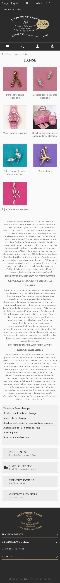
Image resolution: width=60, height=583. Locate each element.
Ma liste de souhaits (13, 9)
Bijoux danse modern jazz (16, 437)
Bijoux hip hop (10, 432)
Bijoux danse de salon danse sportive (21, 427)
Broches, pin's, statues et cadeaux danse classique (28, 422)
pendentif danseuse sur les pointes (23, 302)
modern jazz (29, 245)
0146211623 (18, 497)
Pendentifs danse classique (16, 408)
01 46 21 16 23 (42, 3)
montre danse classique (36, 314)
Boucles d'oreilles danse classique (20, 413)
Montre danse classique (15, 418)
